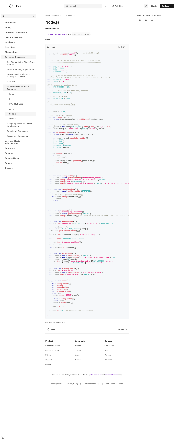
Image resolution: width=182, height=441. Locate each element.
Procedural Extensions (17, 136)
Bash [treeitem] (11, 94)
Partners (108, 412)
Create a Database (13, 37)
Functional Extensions (17, 131)
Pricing (48, 408)
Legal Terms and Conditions (111, 437)
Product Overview (52, 398)
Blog (106, 403)
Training (78, 412)
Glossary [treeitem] (9, 168)
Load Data (10, 42)
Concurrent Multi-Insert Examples (18, 88)
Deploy (8, 27)
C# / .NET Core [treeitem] (16, 104)
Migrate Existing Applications (20, 69)
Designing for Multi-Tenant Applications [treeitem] (19, 124)
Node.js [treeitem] (12, 114)
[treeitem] (18, 22)
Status (48, 417)
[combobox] (146, 6)
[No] (146, 20)
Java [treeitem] (11, 109)
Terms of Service (111, 428)
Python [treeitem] (12, 119)
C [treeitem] (9, 99)
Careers (108, 408)
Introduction (11, 22)
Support (9, 163)
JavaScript (51, 47)
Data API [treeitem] (11, 81)
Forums (78, 398)
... (64, 16)
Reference (10, 148)
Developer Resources (15, 57)
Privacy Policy (96, 428)
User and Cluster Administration (13, 142)
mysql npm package (57, 34)
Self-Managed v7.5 (53, 16)
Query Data (10, 47)
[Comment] (152, 20)
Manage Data (11, 52)
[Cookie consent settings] (3, 438)
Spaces (78, 403)
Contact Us (109, 398)
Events (78, 408)
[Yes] (140, 20)
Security (9, 153)
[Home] (15, 6)
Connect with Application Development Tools (18, 75)
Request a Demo (52, 403)
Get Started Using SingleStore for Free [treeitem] (21, 63)
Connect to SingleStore (16, 32)
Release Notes (12, 158)
